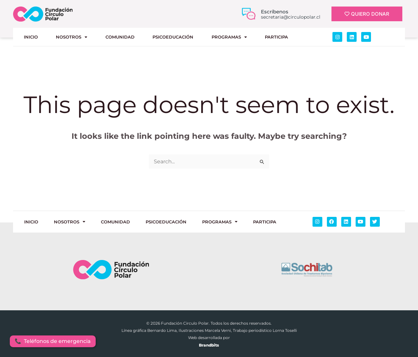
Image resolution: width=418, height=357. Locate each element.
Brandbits (209, 345)
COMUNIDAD (120, 37)
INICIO (31, 37)
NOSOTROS (71, 37)
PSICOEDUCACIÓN (173, 37)
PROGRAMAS (229, 37)
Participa (276, 37)
